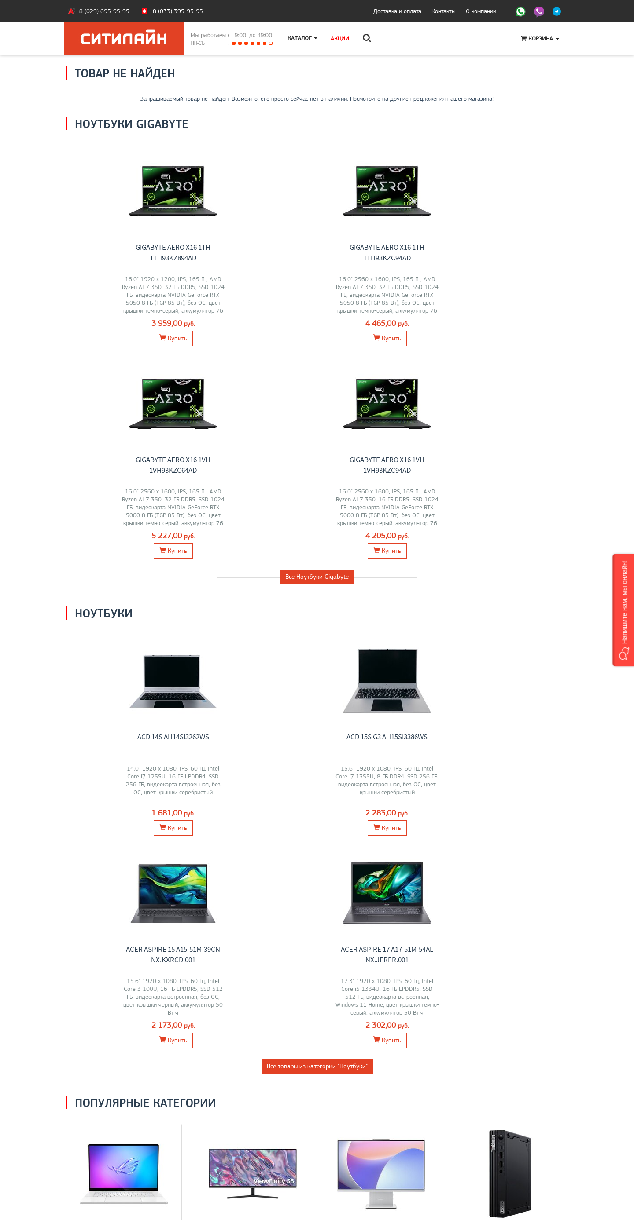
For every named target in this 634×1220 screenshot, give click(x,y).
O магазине (87, 1163)
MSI (124, 838)
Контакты (443, 11)
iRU (160, 838)
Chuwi (396, 838)
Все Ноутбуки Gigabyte (317, 364)
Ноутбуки (124, 819)
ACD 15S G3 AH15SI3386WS (259, 524)
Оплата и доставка (97, 1145)
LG (208, 838)
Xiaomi (269, 847)
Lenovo (108, 838)
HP (150, 838)
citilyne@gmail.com (348, 1163)
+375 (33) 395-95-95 (352, 1145)
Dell (162, 847)
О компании (481, 11)
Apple (120, 856)
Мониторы (252, 819)
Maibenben (140, 847)
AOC (293, 838)
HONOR (89, 847)
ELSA (251, 847)
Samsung (225, 838)
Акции (340, 38)
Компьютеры (510, 819)
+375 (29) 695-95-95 (352, 1154)
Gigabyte (112, 847)
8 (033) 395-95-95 (178, 11)
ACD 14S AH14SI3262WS (130, 524)
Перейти (124, 877)
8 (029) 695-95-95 (104, 11)
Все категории (317, 914)
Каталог (303, 38)
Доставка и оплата (397, 11)
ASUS (89, 838)
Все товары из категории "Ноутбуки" (317, 641)
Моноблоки (381, 819)
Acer (138, 838)
